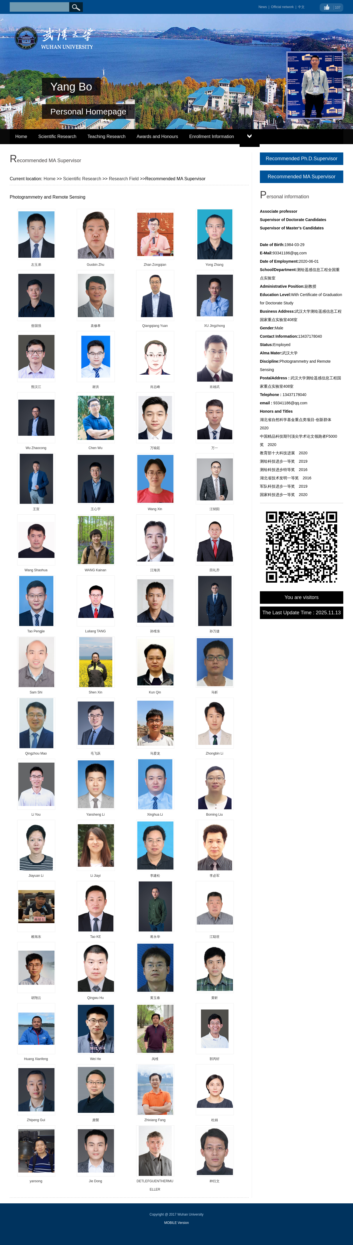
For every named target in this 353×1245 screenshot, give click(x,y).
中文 (301, 7)
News (262, 7)
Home (21, 136)
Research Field (124, 178)
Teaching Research (107, 136)
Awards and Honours (157, 136)
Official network (282, 7)
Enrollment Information (211, 136)
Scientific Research (57, 136)
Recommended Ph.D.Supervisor (301, 158)
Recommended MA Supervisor (301, 176)
